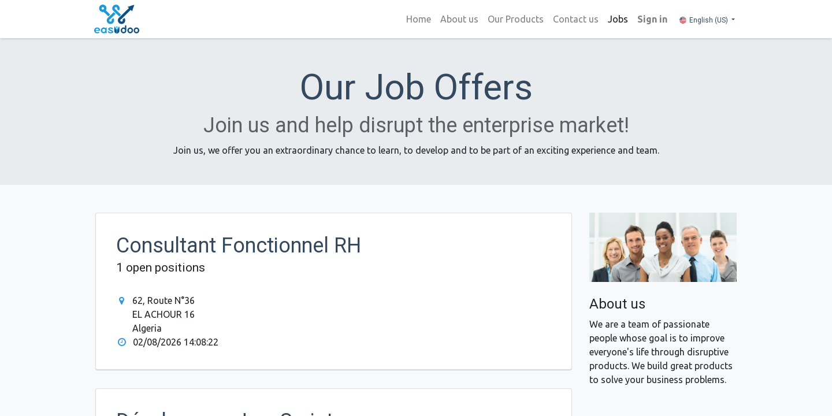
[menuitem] (417, 19)
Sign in (651, 19)
